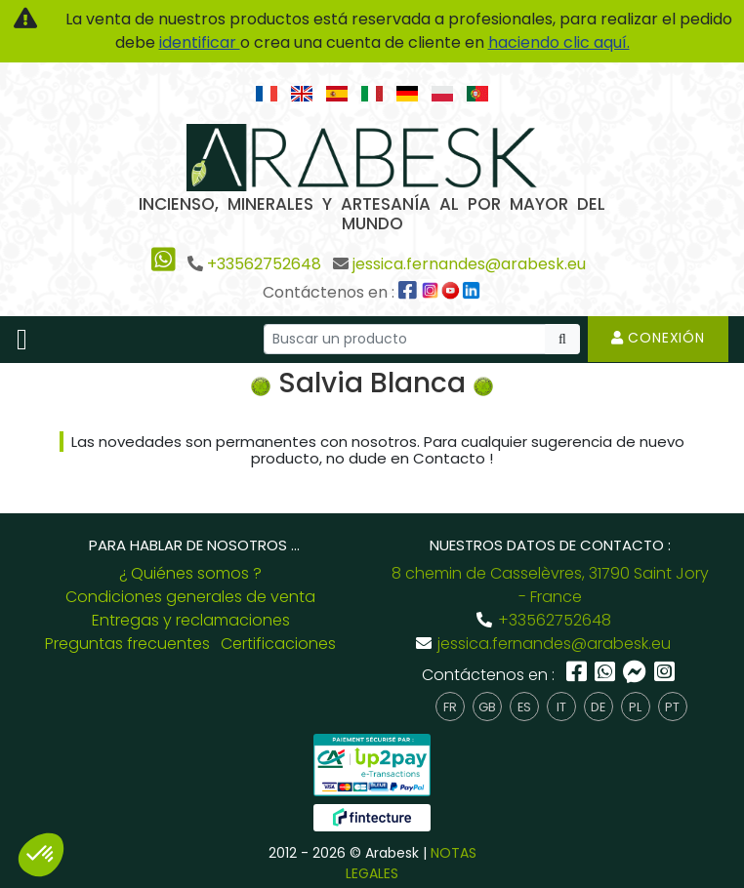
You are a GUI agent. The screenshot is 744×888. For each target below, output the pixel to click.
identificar (199, 42)
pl (635, 707)
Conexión (658, 337)
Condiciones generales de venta (190, 596)
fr (450, 707)
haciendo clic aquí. (559, 42)
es (524, 707)
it (561, 707)
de (598, 707)
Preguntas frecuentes (127, 643)
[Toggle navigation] (22, 339)
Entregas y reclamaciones (191, 620)
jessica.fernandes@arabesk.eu (469, 264)
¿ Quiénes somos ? (190, 573)
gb (487, 707)
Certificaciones (278, 643)
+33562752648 (264, 264)
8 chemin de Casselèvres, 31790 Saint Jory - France (550, 585)
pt (672, 707)
